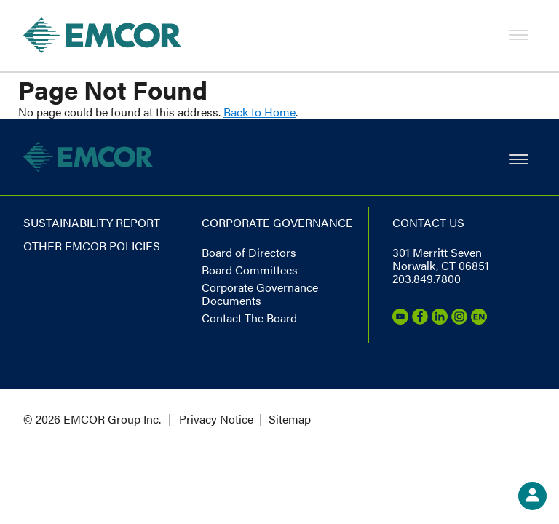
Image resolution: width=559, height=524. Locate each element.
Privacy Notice (216, 418)
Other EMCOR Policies (91, 245)
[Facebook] (420, 319)
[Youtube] (400, 319)
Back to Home (259, 111)
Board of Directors (249, 252)
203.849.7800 (426, 278)
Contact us (428, 222)
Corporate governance (277, 222)
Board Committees (250, 269)
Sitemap (290, 418)
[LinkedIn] (440, 319)
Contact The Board (249, 317)
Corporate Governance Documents (260, 294)
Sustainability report (91, 222)
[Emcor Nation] (479, 319)
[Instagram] (459, 319)
